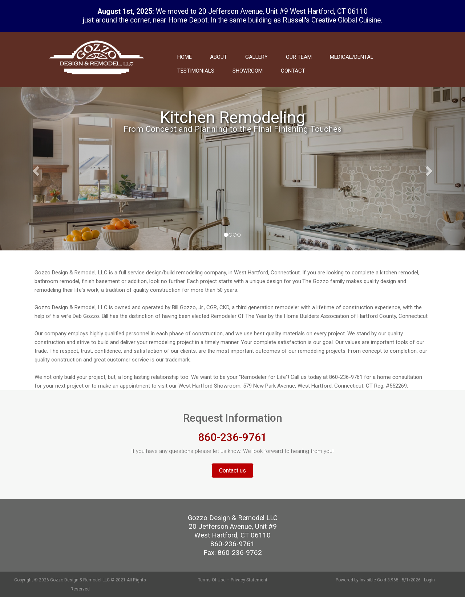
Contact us (232, 470)
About (218, 57)
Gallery (256, 57)
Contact (293, 71)
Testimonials (195, 71)
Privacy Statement (249, 579)
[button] (35, 168)
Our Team (299, 57)
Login (429, 579)
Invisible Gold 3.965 (380, 579)
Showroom (247, 71)
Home (184, 57)
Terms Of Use (212, 579)
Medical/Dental (351, 57)
